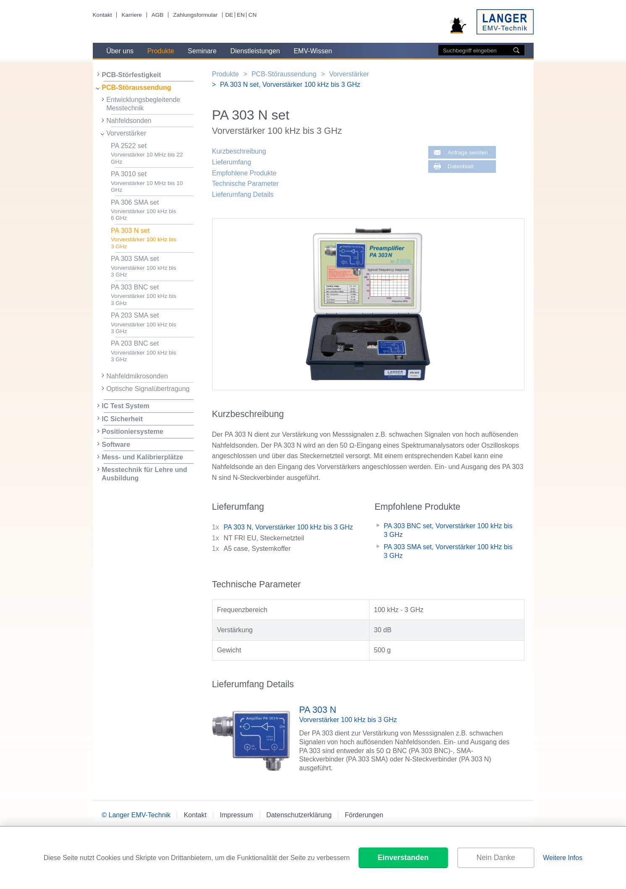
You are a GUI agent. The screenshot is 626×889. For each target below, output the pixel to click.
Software (116, 444)
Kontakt (102, 15)
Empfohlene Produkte (244, 173)
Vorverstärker (126, 133)
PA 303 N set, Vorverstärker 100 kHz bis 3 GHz (290, 84)
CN (253, 15)
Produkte (160, 51)
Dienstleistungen (255, 51)
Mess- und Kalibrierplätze (142, 457)
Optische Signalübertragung (147, 388)
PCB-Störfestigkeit (131, 74)
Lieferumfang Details (243, 194)
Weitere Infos (562, 857)
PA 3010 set (152, 181)
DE (229, 15)
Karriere (131, 15)
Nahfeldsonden (129, 120)
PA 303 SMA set (152, 266)
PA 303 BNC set (152, 295)
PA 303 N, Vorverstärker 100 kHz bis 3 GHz (288, 527)
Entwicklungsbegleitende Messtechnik (143, 103)
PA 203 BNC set (152, 351)
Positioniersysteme (132, 431)
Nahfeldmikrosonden (137, 376)
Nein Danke (496, 857)
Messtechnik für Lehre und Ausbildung (144, 473)
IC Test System (125, 405)
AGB (158, 15)
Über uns (120, 51)
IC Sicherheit (122, 418)
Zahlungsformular (195, 15)
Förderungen (364, 815)
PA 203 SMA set (152, 323)
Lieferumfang (231, 162)
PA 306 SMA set (152, 210)
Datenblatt (461, 166)
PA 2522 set (152, 153)
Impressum (236, 815)
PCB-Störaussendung (136, 87)
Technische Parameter (245, 183)
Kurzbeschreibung (239, 151)
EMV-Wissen (312, 51)
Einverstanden (403, 857)
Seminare (202, 51)
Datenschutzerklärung (299, 815)
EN (241, 15)
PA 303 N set (152, 238)
